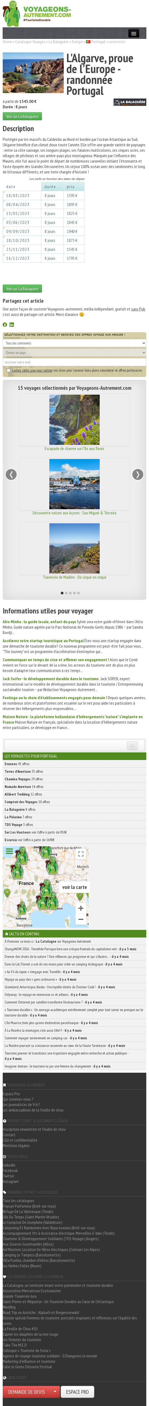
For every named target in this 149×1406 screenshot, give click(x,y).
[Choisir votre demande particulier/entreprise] (55, 1392)
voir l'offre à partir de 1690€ (29, 839)
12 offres (23, 794)
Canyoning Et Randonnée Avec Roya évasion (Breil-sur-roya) (49, 1227)
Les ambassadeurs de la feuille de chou (33, 1110)
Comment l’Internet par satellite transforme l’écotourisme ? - (53, 1002)
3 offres (19, 824)
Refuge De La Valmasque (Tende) (28, 1211)
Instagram (11, 1181)
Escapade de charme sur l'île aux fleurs (74, 448)
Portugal (98, 41)
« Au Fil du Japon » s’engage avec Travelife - (42, 971)
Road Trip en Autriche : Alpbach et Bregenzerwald (41, 1312)
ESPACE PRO (77, 1391)
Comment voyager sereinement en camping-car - (46, 1038)
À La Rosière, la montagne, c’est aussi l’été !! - (43, 1030)
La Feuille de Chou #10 (20, 1328)
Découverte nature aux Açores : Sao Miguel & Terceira (74, 512)
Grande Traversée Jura (20, 1296)
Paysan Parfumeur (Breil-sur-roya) (29, 1206)
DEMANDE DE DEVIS (26, 1391)
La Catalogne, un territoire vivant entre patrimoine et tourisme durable (58, 1285)
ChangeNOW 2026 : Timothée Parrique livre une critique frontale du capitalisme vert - (70, 948)
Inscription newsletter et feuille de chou (34, 1129)
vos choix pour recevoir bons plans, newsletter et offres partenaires (74, 370)
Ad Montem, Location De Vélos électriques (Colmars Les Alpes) (51, 1249)
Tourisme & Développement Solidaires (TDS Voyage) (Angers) (51, 1238)
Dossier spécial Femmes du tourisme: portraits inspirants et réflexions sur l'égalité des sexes (70, 1320)
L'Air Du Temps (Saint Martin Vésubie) (31, 1217)
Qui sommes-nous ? (18, 1099)
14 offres (24, 786)
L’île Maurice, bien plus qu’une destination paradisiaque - (51, 1022)
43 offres (17, 763)
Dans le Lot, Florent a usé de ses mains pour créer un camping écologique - (64, 964)
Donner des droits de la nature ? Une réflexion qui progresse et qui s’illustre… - (67, 956)
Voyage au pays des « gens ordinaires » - (41, 979)
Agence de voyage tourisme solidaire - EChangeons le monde (50, 1355)
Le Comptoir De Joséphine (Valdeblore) (32, 1222)
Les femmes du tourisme (22, 1339)
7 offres (18, 817)
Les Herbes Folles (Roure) (22, 1265)
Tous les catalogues (18, 1200)
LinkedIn (9, 1165)
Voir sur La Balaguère (22, 116)
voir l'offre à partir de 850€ (36, 832)
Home (7, 41)
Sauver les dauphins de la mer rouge (30, 1334)
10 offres (27, 801)
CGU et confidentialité (20, 1140)
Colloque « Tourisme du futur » (27, 1350)
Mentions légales (16, 1145)
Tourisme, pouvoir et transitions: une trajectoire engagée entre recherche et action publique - (66, 1056)
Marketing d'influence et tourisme (29, 1361)
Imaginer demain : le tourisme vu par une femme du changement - (58, 1066)
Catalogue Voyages (30, 41)
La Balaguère (58, 41)
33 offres (24, 771)
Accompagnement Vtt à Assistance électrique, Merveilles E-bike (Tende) (59, 1233)
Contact (9, 1134)
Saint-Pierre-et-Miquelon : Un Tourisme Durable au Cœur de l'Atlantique (58, 1301)
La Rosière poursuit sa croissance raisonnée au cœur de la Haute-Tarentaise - (65, 1045)
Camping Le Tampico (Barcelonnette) (32, 1255)
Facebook (10, 1170)
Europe (77, 41)
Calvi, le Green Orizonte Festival (27, 1366)
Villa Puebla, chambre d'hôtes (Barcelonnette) (39, 1260)
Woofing (9, 1307)
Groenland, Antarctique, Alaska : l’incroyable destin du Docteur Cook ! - (60, 986)
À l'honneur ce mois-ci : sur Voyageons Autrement (48, 941)
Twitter (8, 1176)
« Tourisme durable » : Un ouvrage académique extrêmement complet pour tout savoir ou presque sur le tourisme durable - (74, 1012)
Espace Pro (11, 1093)
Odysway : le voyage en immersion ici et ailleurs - (46, 994)
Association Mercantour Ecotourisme (32, 1290)
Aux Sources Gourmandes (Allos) (28, 1244)
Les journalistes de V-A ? (21, 1104)
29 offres (24, 779)
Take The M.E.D (15, 1345)
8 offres (20, 809)
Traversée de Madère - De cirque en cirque (75, 577)
